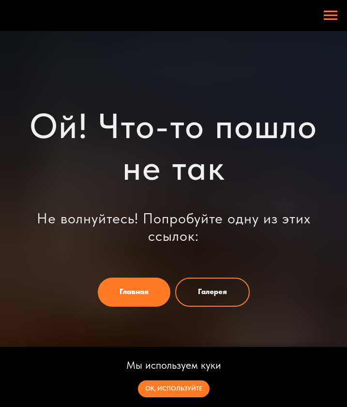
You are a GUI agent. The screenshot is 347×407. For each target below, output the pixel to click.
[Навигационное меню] (330, 15)
